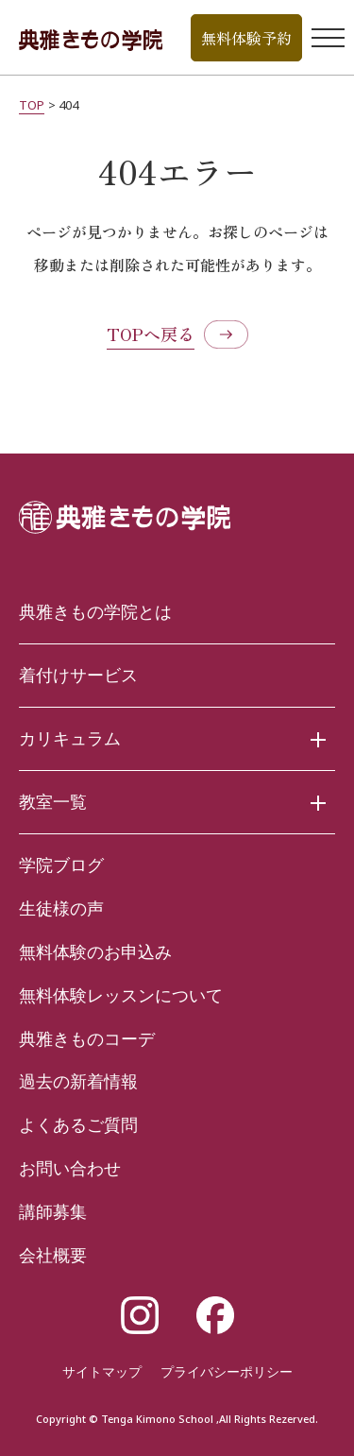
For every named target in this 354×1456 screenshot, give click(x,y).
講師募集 (53, 1211)
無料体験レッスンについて (121, 995)
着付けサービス (78, 674)
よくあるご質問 (78, 1124)
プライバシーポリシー (226, 1371)
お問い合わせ (70, 1167)
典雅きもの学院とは (95, 611)
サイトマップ (102, 1371)
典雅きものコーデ (87, 1038)
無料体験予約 (246, 37)
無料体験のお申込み (95, 951)
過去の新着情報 (78, 1081)
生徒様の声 (61, 908)
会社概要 (53, 1254)
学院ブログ (61, 864)
